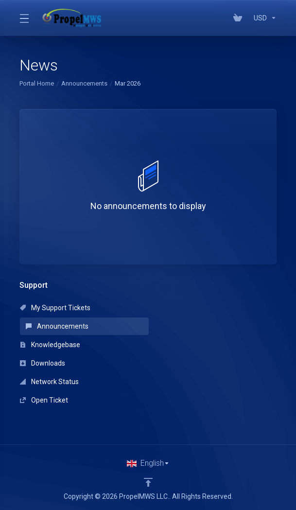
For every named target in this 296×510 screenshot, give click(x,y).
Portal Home (36, 83)
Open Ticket (44, 400)
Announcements (84, 83)
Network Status (49, 382)
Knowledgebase (50, 345)
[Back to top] (148, 482)
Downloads (42, 363)
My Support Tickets (55, 308)
